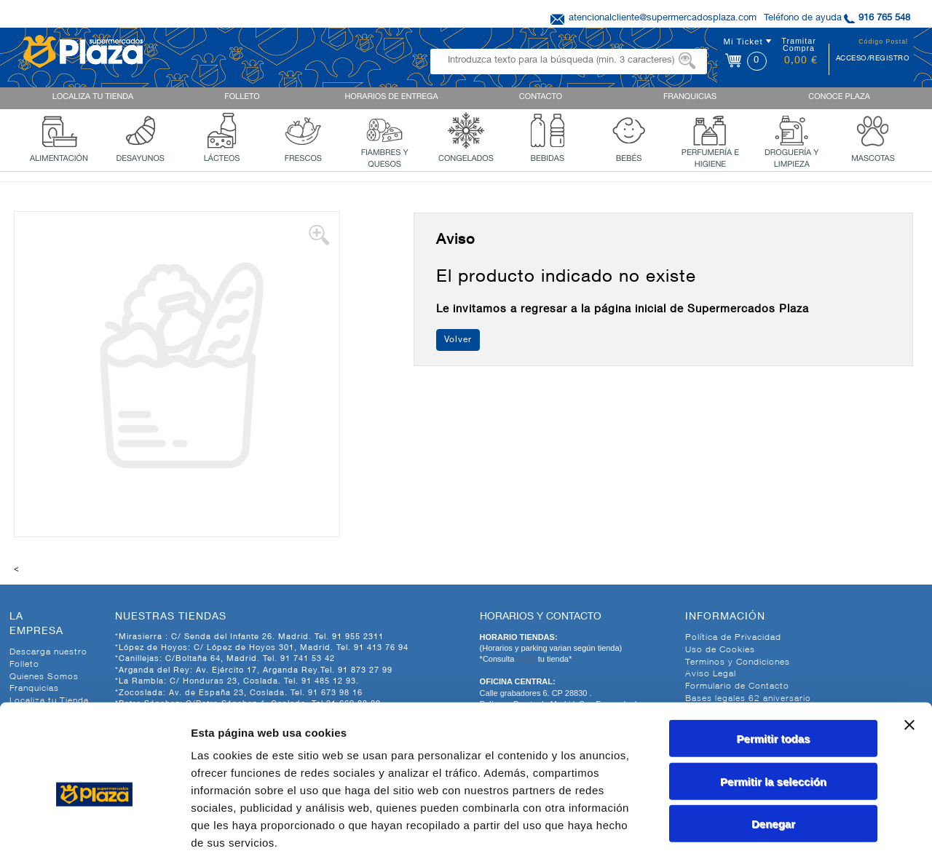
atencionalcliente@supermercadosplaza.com (663, 18)
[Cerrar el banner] (909, 654)
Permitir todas (773, 667)
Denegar (773, 752)
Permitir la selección (773, 710)
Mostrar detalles (788, 830)
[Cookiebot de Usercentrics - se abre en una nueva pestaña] (94, 831)
